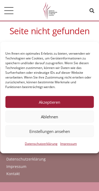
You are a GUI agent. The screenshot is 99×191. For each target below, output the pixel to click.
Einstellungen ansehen (49, 133)
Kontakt (13, 173)
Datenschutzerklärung (41, 146)
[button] (9, 10)
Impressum (68, 146)
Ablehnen (49, 118)
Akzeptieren (49, 104)
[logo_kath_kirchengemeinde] (49, 10)
